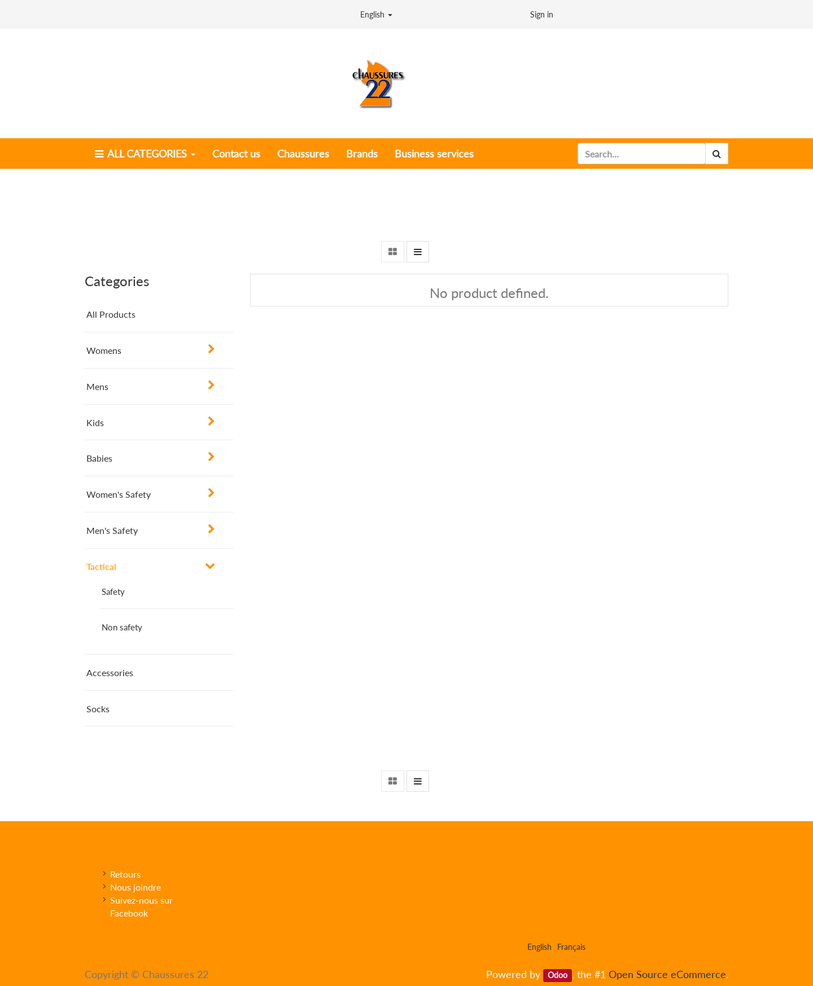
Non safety (122, 627)
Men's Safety (112, 530)
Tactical (101, 566)
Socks (98, 708)
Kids (95, 422)
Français (571, 947)
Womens (103, 350)
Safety (113, 591)
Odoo (557, 975)
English (376, 14)
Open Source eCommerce (667, 974)
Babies (99, 458)
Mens (97, 386)
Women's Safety (118, 494)
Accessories (109, 672)
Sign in (541, 14)
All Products (111, 314)
